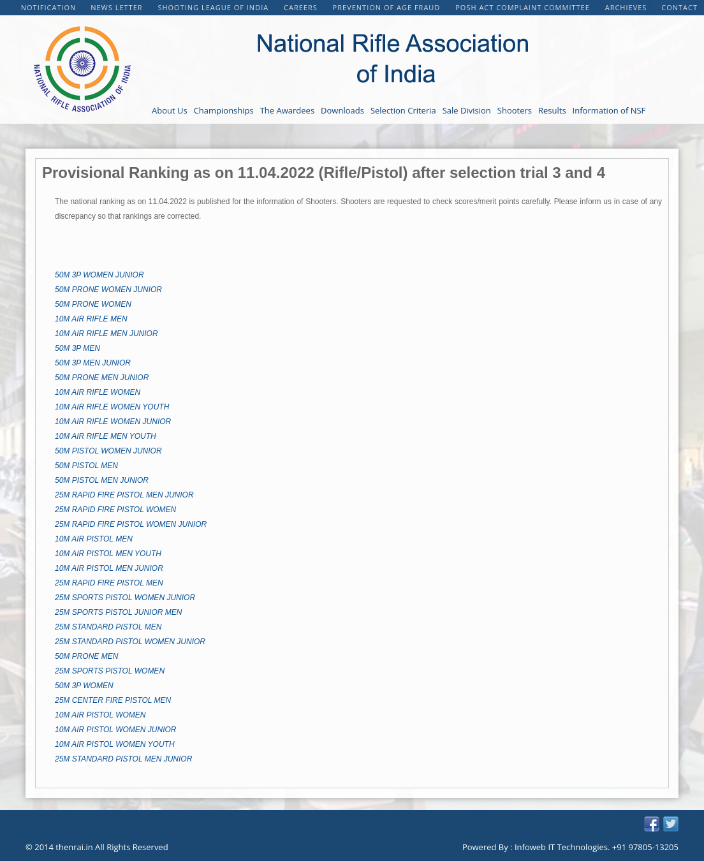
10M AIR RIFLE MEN (91, 318)
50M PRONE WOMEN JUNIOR (108, 289)
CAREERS (302, 7)
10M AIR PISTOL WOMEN (100, 714)
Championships (224, 110)
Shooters (514, 110)
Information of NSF (609, 110)
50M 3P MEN (77, 348)
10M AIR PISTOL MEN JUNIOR (109, 568)
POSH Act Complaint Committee (523, 7)
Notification (49, 7)
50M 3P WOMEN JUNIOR (99, 274)
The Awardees (287, 110)
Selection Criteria (403, 110)
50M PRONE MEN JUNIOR (102, 377)
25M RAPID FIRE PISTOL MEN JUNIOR (124, 494)
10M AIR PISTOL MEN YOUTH (108, 553)
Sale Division (467, 110)
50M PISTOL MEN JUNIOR (102, 480)
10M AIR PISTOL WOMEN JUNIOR (115, 729)
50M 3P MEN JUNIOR (93, 362)
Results (552, 110)
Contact (679, 7)
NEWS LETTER (118, 7)
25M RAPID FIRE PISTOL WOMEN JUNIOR (131, 524)
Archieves (626, 7)
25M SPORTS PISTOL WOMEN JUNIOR (125, 597)
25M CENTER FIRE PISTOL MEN (113, 700)
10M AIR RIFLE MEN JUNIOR (106, 333)
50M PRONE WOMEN (93, 304)
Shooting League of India (214, 7)
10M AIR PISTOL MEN (94, 538)
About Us (169, 110)
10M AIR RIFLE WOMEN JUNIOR (113, 421)
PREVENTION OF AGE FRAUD (388, 7)
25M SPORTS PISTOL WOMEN (110, 670)
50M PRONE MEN (86, 656)
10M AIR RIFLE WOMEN (97, 392)
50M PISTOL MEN (86, 465)
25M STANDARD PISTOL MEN (108, 626)
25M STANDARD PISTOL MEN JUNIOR (123, 758)
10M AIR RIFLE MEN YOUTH (105, 436)
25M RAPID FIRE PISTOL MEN (109, 582)
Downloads (342, 110)
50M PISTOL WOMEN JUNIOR (108, 450)
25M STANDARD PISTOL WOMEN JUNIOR (130, 641)
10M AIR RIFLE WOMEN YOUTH (112, 406)
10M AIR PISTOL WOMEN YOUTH (115, 744)
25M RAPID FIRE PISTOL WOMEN (115, 509)
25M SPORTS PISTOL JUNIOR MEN (118, 612)
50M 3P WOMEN (84, 685)
